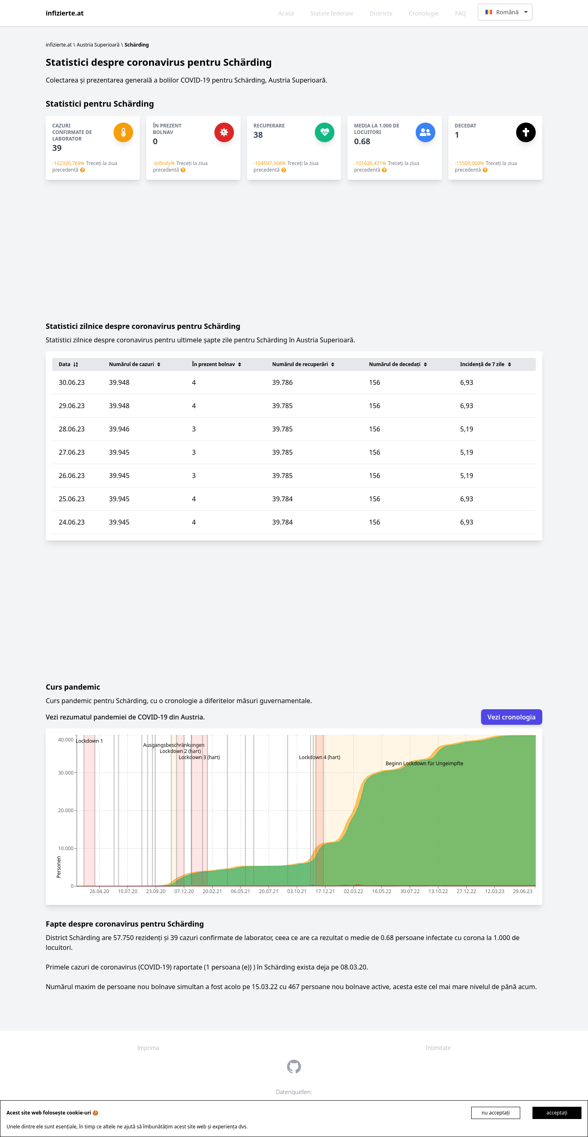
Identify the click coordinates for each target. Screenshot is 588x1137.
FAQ (460, 13)
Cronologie (424, 13)
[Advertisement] (294, 250)
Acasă (286, 13)
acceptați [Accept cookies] (557, 1112)
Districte (381, 13)
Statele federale (331, 13)
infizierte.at (65, 13)
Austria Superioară (98, 44)
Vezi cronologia (512, 717)
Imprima (148, 1048)
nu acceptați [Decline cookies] (496, 1112)
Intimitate (438, 1048)
